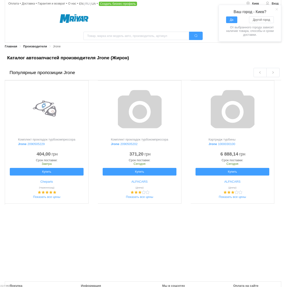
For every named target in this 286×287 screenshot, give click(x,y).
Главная (11, 46)
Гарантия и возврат (52, 3)
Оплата (14, 3)
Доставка (29, 3)
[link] (11, 46)
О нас (72, 3)
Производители (35, 46)
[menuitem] (252, 3)
